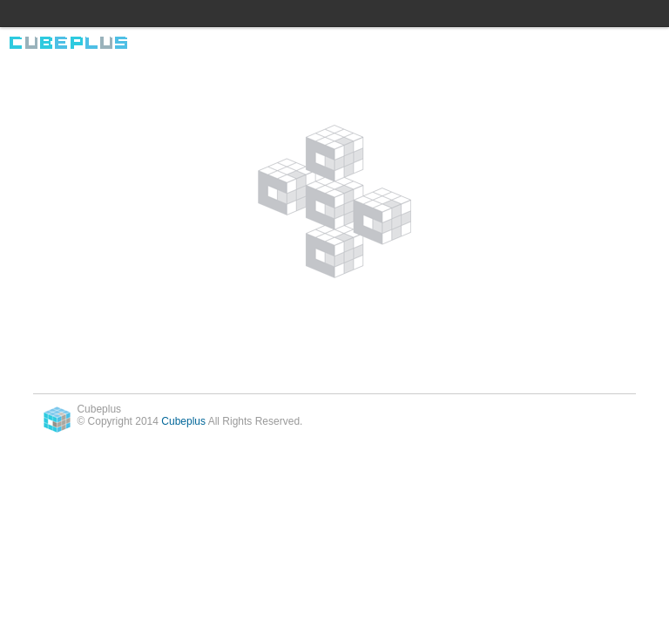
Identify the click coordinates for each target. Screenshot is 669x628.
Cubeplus (183, 421)
